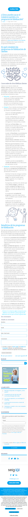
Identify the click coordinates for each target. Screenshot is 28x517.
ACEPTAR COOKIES (14, 512)
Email (2, 327)
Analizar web (14, 9)
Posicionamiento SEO (5, 490)
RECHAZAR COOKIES (10, 508)
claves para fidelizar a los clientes (16, 40)
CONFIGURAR (19, 508)
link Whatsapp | (21, 495)
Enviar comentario (6, 352)
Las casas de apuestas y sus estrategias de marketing (14, 399)
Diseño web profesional (8, 489)
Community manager (15, 490)
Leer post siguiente (21, 356)
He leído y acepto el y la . (14, 443)
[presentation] (14, 438)
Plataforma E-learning (19, 492)
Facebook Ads (11, 492)
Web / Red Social (5, 333)
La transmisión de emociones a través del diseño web (14, 403)
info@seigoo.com (14, 479)
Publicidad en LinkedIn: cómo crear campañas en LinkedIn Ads (15, 407)
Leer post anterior (6, 356)
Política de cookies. (14, 515)
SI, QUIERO (14, 448)
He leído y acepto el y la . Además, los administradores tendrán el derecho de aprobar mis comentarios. (15, 348)
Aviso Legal (15, 346)
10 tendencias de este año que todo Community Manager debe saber (12, 395)
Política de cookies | (13, 495)
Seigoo (3, 21)
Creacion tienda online (19, 489)
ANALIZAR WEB (14, 483)
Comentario (4, 338)
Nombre (3, 322)
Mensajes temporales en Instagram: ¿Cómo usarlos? (14, 391)
